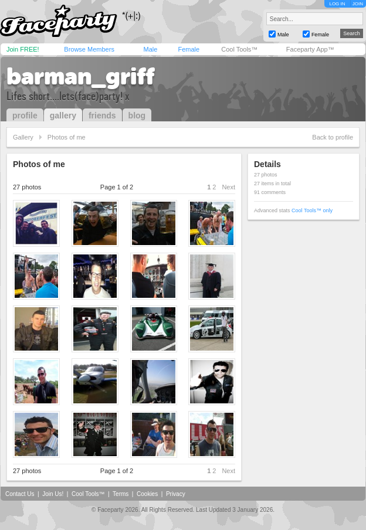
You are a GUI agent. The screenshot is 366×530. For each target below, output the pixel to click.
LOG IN (337, 3)
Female (188, 49)
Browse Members (89, 49)
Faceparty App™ (310, 49)
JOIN (358, 3)
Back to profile (332, 137)
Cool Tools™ (239, 49)
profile (25, 115)
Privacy (175, 494)
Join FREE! (22, 49)
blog (137, 115)
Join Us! (52, 494)
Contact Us (19, 494)
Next (228, 187)
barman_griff (80, 76)
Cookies (147, 494)
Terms (120, 494)
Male (150, 49)
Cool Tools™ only (312, 210)
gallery (63, 115)
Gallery (23, 137)
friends (102, 115)
